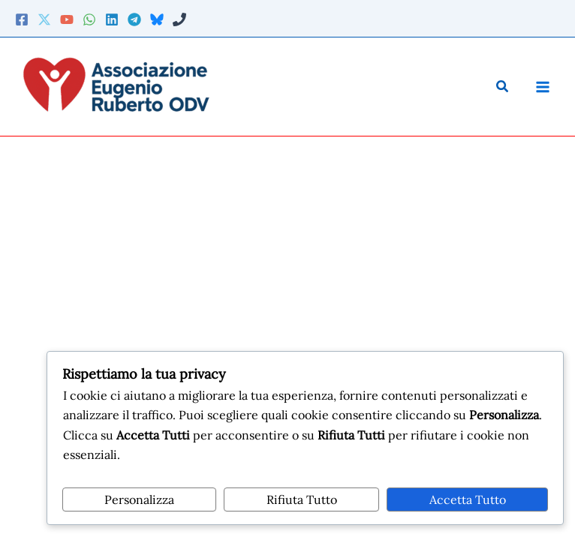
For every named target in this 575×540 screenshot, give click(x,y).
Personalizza (139, 499)
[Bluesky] (157, 19)
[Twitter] (44, 19)
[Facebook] (22, 19)
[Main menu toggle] (542, 86)
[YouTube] (67, 19)
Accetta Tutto (467, 499)
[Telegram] (134, 19)
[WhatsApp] (89, 19)
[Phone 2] (179, 19)
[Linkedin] (112, 19)
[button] (503, 87)
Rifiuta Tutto (301, 499)
